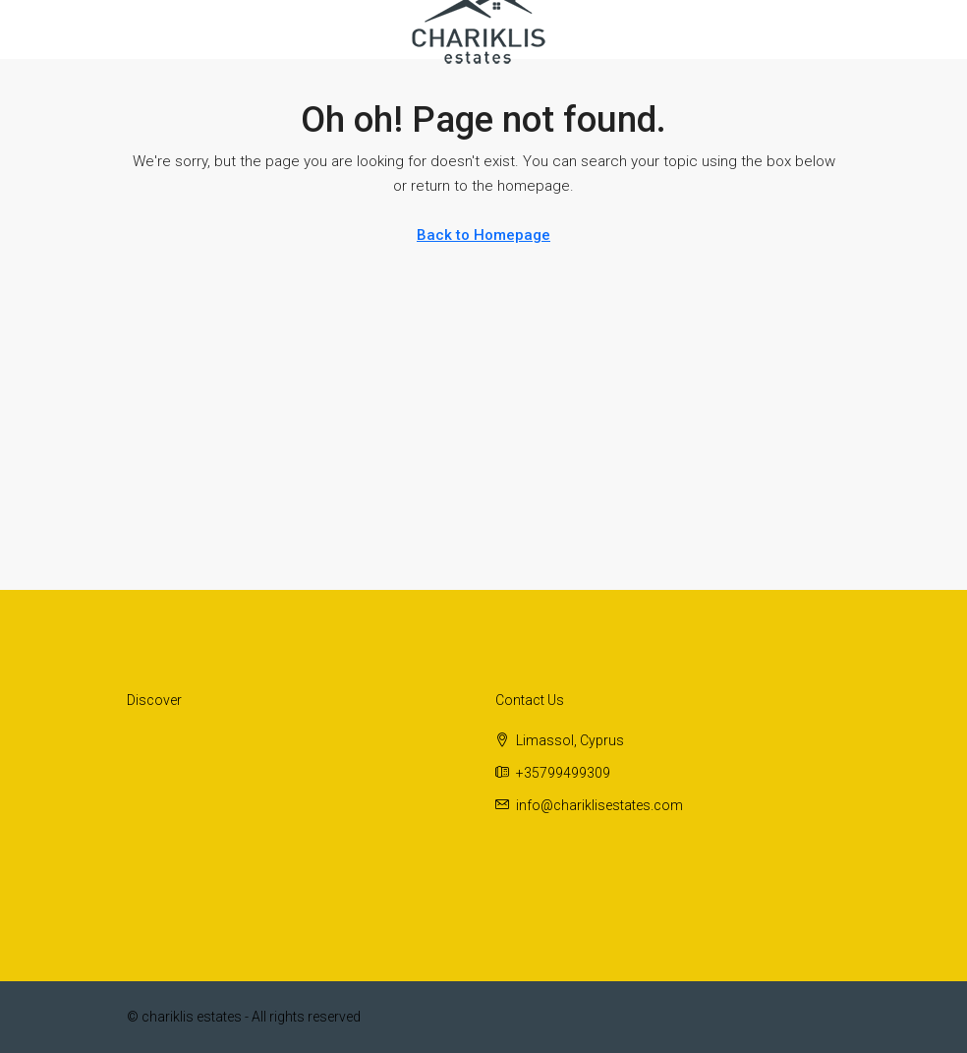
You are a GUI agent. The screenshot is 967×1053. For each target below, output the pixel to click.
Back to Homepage (483, 235)
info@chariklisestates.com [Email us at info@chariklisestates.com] (599, 805)
